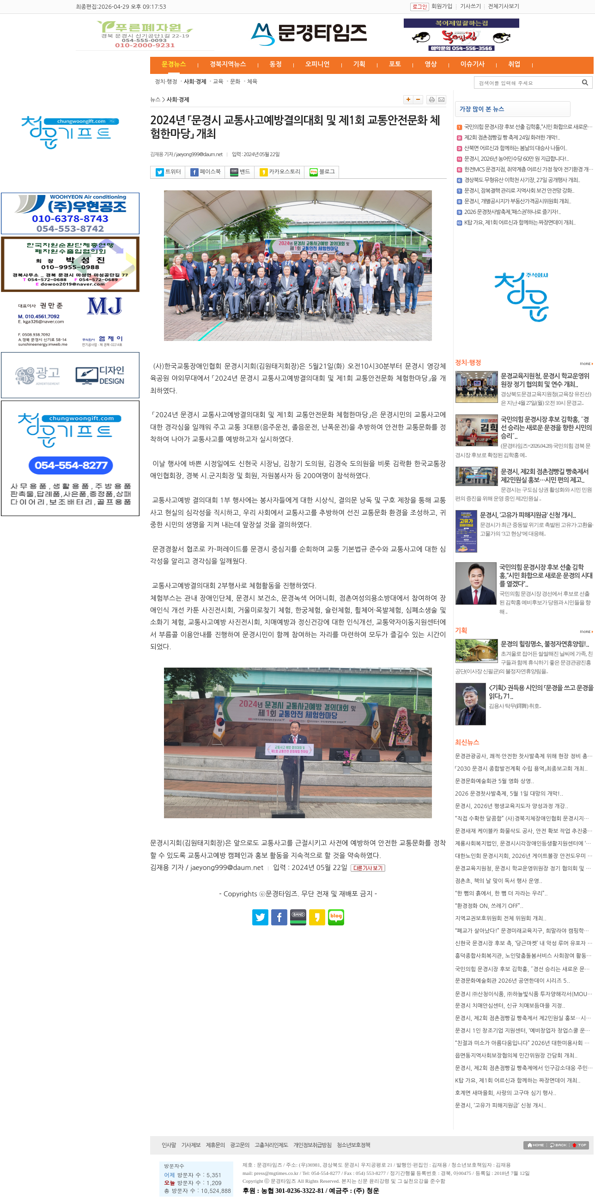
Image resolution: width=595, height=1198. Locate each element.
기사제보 (191, 1145)
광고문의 (239, 1145)
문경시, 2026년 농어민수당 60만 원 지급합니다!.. (516, 159)
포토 (395, 64)
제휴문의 (215, 1145)
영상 (431, 64)
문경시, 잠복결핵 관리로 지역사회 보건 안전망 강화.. (519, 191)
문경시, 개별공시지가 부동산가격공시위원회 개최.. (517, 201)
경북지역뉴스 (228, 64)
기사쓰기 (470, 6)
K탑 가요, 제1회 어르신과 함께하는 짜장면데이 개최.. (520, 222)
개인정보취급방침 (312, 1145)
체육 (252, 82)
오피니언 (317, 64)
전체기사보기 (503, 6)
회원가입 (441, 6)
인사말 (169, 1145)
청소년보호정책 (353, 1145)
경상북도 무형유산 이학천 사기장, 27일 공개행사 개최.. (522, 180)
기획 (359, 64)
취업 (514, 64)
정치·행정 (166, 82)
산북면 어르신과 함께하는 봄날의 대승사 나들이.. (515, 148)
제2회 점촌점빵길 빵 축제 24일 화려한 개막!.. (512, 137)
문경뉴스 (174, 64)
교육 (218, 82)
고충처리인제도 (271, 1145)
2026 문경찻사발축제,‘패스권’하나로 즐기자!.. (512, 212)
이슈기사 (473, 64)
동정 (276, 64)
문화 (235, 82)
